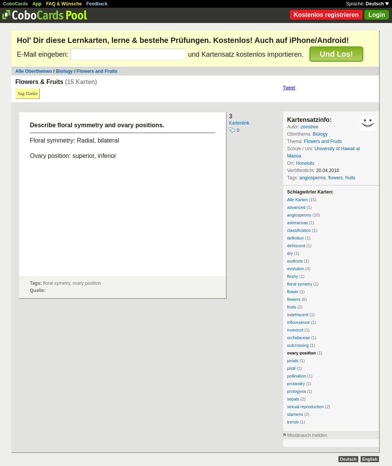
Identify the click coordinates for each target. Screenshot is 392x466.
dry (290, 253)
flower (292, 291)
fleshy (292, 276)
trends (293, 422)
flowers (335, 177)
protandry (296, 383)
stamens (295, 414)
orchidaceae (298, 337)
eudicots (295, 261)
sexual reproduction (305, 406)
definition (295, 238)
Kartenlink (239, 123)
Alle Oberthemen (33, 71)
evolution (295, 268)
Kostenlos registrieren (326, 14)
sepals (293, 399)
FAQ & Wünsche (64, 4)
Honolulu (305, 163)
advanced (296, 207)
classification (299, 230)
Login (376, 14)
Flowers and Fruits (97, 71)
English (369, 459)
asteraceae (297, 222)
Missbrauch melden (307, 435)
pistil (291, 368)
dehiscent (296, 245)
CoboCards (15, 4)
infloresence (298, 322)
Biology (64, 71)
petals (292, 360)
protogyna (296, 391)
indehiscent (298, 314)
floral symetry (299, 284)
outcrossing (298, 345)
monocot (295, 330)
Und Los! (336, 54)
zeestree (309, 127)
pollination (296, 376)
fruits (350, 177)
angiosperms (312, 177)
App (37, 4)
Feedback (97, 4)
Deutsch (377, 4)
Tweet (289, 87)
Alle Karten (297, 199)
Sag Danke (28, 93)
